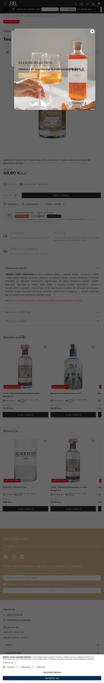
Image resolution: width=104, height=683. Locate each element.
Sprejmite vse (52, 678)
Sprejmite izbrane (52, 672)
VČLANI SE (28, 75)
